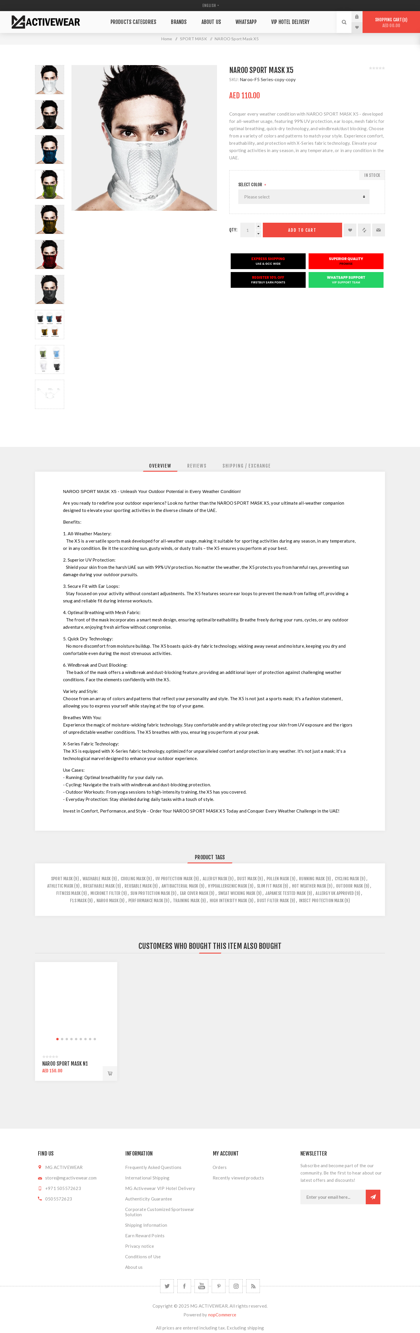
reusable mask (138, 886)
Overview (160, 466)
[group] (76, 1003)
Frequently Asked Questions (153, 1167)
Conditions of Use (143, 1256)
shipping (255, 1327)
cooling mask (133, 878)
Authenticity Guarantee (148, 1198)
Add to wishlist (350, 230)
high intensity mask (228, 900)
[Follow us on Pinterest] (218, 1286)
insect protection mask (321, 900)
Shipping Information (146, 1225)
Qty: (233, 230)
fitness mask (68, 893)
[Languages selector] (210, 5)
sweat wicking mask (237, 893)
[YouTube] (201, 1286)
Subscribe (373, 1197)
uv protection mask (174, 878)
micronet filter (105, 893)
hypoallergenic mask (227, 886)
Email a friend (378, 230)
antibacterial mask (180, 886)
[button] (57, 1039)
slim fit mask (269, 886)
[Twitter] (167, 1286)
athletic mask (60, 886)
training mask (186, 900)
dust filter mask (273, 900)
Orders (220, 1167)
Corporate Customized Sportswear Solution (159, 1212)
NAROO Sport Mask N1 (65, 1064)
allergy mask (215, 878)
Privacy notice (139, 1246)
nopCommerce (222, 1314)
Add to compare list (364, 230)
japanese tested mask (285, 893)
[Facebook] (184, 1286)
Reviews (197, 466)
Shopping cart (391, 22)
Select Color (250, 184)
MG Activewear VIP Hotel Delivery (160, 1188)
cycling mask (347, 878)
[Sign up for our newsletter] (333, 1197)
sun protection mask (150, 893)
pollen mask (278, 878)
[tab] (160, 466)
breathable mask (99, 886)
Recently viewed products (238, 1177)
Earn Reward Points (145, 1235)
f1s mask (78, 900)
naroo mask (107, 900)
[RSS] (253, 1286)
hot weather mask (309, 886)
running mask (312, 878)
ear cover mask (194, 893)
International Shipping (147, 1177)
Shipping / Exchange (247, 466)
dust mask (247, 878)
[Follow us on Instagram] (236, 1286)
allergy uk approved (335, 893)
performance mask (145, 900)
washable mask (97, 878)
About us (134, 1267)
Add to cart (302, 230)
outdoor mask (349, 886)
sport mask (62, 878)
